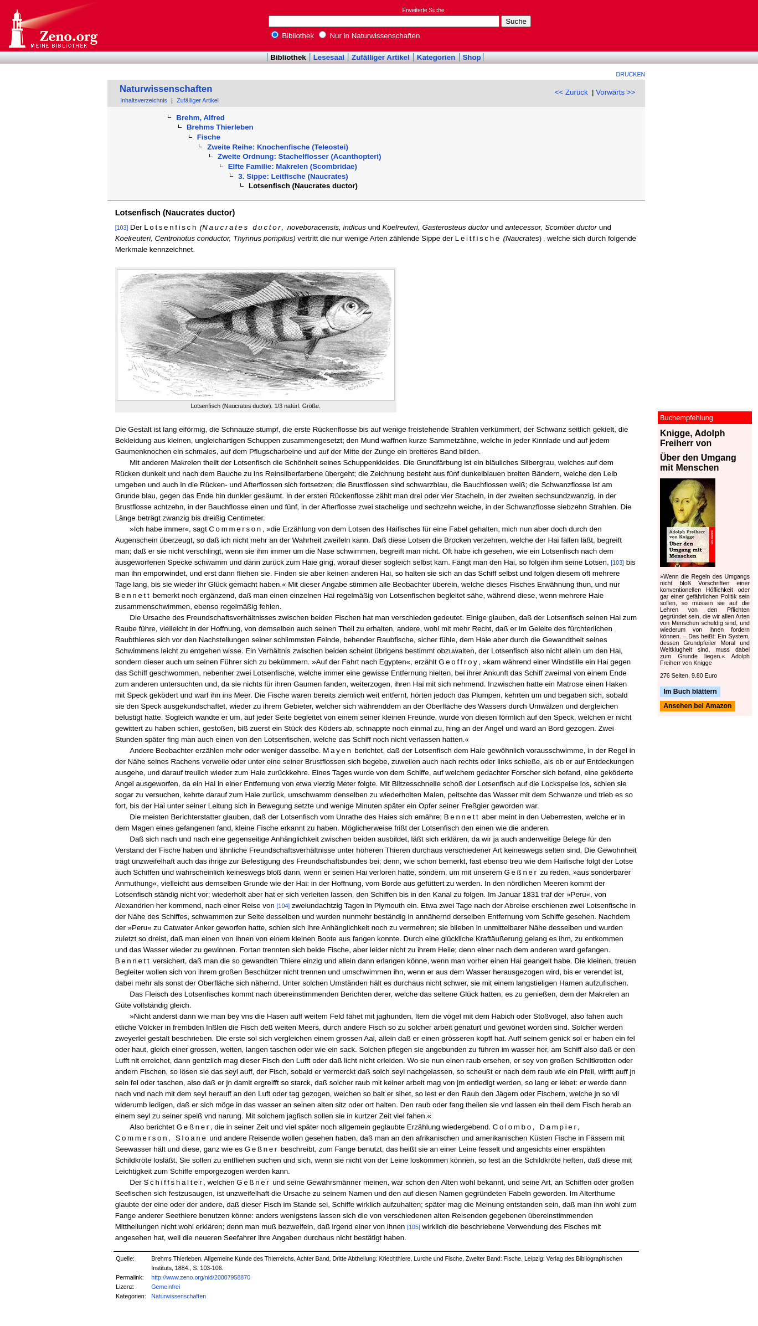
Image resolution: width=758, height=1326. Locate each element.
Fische (208, 137)
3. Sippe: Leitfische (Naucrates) (293, 176)
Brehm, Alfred (200, 117)
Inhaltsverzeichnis (143, 100)
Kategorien (436, 57)
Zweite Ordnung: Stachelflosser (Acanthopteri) (299, 156)
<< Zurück (571, 92)
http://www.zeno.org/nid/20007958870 (200, 1277)
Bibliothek (292, 36)
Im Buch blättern (690, 691)
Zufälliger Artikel (381, 57)
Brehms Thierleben (220, 127)
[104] (283, 905)
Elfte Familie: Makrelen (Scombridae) (292, 166)
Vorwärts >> (615, 92)
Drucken (631, 74)
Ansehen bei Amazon (697, 706)
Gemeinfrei (165, 1286)
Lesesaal (328, 57)
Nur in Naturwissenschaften (369, 36)
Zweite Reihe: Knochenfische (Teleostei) (277, 147)
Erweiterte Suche (424, 10)
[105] (413, 1227)
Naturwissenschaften (166, 89)
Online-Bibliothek (52, 25)
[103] (121, 227)
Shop (471, 57)
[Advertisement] (707, 25)
